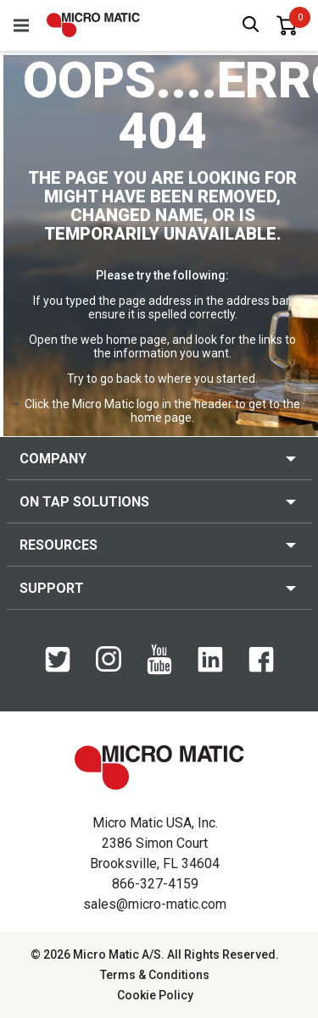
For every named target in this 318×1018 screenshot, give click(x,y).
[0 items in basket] (286, 25)
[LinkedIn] (210, 668)
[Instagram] (108, 667)
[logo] (93, 25)
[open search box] (251, 26)
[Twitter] (57, 668)
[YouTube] (159, 671)
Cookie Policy (155, 995)
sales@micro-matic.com (154, 904)
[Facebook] (261, 668)
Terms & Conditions (154, 975)
